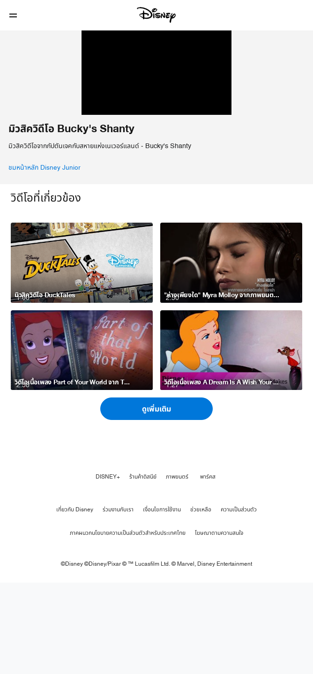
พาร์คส (208, 568)
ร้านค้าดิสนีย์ (142, 568)
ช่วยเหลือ (200, 601)
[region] (156, 118)
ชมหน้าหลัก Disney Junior (44, 259)
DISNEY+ (108, 568)
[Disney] (156, 15)
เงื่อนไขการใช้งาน (162, 601)
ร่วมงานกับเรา (118, 601)
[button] (13, 15)
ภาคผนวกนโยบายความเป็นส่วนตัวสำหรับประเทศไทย (128, 625)
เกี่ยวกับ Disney (74, 601)
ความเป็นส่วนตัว (239, 601)
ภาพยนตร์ (177, 568)
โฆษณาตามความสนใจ (219, 625)
